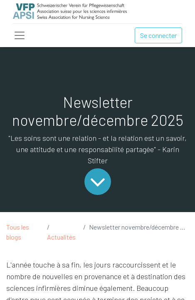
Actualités (61, 237)
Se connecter (158, 35)
